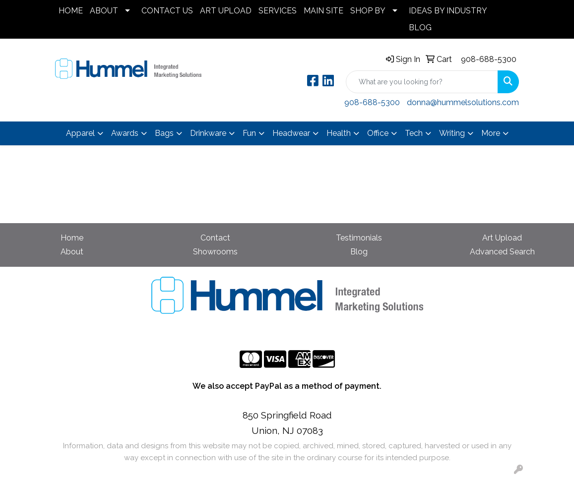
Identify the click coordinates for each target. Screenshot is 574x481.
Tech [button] (414, 133)
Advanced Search (502, 251)
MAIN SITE (323, 10)
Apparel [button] (80, 133)
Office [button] (377, 133)
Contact (215, 237)
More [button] (490, 133)
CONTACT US (167, 10)
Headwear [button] (291, 133)
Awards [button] (124, 133)
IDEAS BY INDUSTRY (448, 10)
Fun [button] (249, 133)
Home (72, 237)
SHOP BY (367, 10)
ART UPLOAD (226, 10)
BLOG (420, 27)
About (72, 251)
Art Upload (502, 237)
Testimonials (359, 237)
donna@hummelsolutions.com (463, 102)
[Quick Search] (422, 81)
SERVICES (277, 10)
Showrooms (215, 251)
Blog (359, 251)
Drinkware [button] (208, 133)
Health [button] (338, 133)
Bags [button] (164, 133)
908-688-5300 (488, 59)
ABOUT (104, 10)
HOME (71, 10)
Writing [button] (452, 133)
